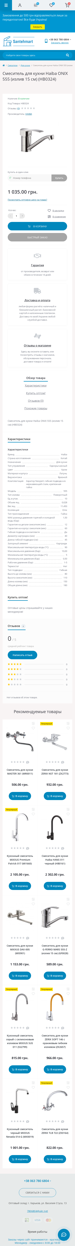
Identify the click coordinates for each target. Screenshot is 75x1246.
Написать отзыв (22, 655)
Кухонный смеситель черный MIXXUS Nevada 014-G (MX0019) (20, 1132)
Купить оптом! (35, 393)
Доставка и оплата (37, 300)
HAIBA (28, 113)
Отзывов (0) (36, 401)
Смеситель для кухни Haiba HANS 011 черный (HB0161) (55, 859)
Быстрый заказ (37, 237)
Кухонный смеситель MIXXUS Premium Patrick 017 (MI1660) (20, 859)
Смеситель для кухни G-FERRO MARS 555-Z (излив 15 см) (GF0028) (55, 949)
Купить (59, 177)
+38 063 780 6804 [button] (37, 1181)
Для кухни (25, 65)
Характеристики (36, 385)
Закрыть (37, 26)
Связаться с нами (37, 1192)
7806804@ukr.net (37, 1211)
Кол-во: (12, 210)
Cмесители (13, 65)
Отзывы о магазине (37, 345)
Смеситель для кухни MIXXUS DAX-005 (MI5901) (20, 949)
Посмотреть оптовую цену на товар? (27, 199)
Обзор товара (35, 378)
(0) (18, 108)
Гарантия (37, 265)
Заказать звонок (60, 42)
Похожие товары (35, 408)
